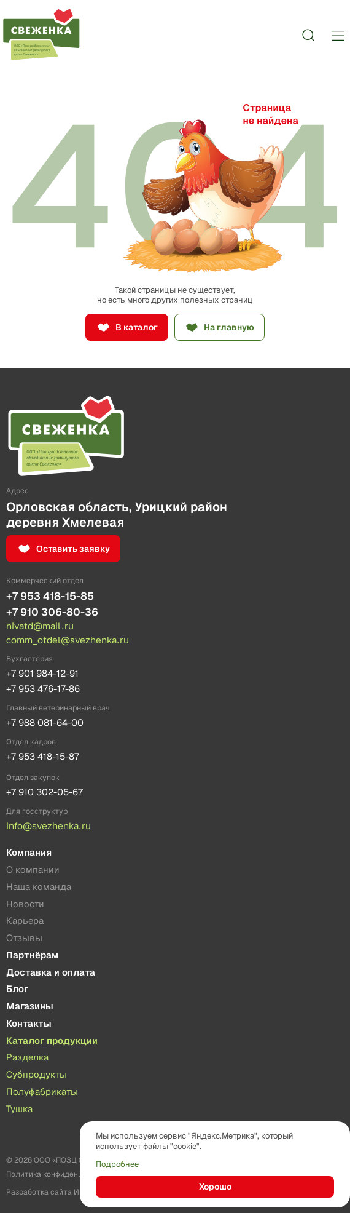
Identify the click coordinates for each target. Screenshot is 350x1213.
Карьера (25, 921)
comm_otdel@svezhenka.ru (67, 639)
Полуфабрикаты (42, 1092)
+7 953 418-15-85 (50, 596)
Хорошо (215, 1186)
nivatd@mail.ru (40, 625)
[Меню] (337, 35)
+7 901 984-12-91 (42, 673)
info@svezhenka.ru (48, 825)
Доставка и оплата (50, 973)
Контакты (29, 1024)
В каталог (136, 327)
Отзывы (24, 938)
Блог (17, 989)
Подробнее (117, 1164)
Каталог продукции (52, 1041)
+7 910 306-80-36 (52, 612)
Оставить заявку (73, 548)
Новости (25, 904)
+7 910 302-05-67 (44, 792)
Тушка (19, 1109)
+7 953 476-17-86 (43, 688)
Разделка (27, 1057)
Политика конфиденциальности (64, 1174)
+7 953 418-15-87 (42, 756)
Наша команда (38, 887)
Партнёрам (32, 955)
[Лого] (41, 35)
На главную (229, 327)
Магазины (29, 1006)
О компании (33, 870)
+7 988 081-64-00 (45, 722)
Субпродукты (36, 1075)
